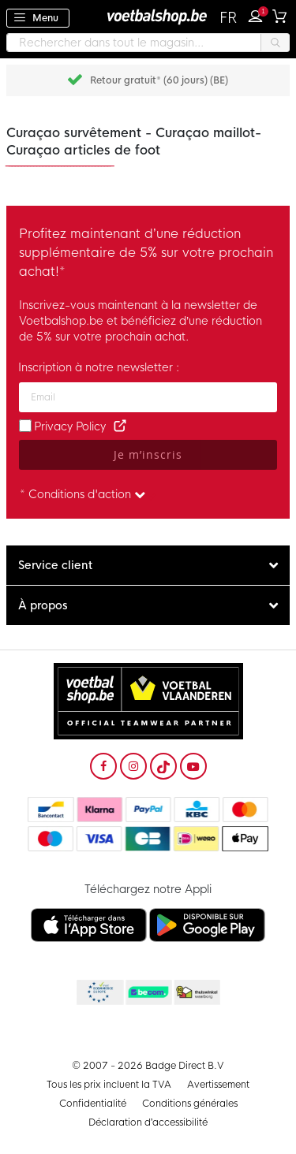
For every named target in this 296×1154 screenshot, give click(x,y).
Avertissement (218, 1084)
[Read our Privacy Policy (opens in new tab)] (120, 426)
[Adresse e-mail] (148, 397)
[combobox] (148, 42)
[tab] (148, 565)
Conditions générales (190, 1103)
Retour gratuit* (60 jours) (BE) (159, 80)
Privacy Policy (70, 426)
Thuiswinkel (196, 993)
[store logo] (148, 16)
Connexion (259, 14)
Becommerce (147, 993)
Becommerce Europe (98, 993)
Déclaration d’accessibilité (148, 1122)
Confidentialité (92, 1103)
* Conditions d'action (82, 494)
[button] (229, 18)
